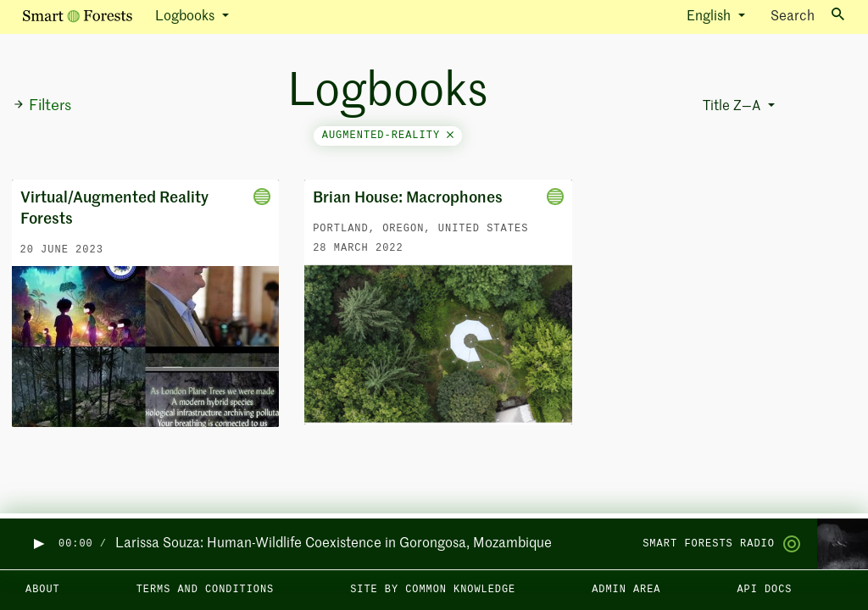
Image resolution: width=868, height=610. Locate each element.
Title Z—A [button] (733, 107)
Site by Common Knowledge (432, 590)
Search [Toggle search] (807, 16)
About (42, 590)
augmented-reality (388, 135)
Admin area (626, 590)
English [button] (710, 17)
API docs (764, 590)
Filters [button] (42, 106)
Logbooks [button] (186, 17)
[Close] (450, 135)
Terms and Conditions (205, 590)
